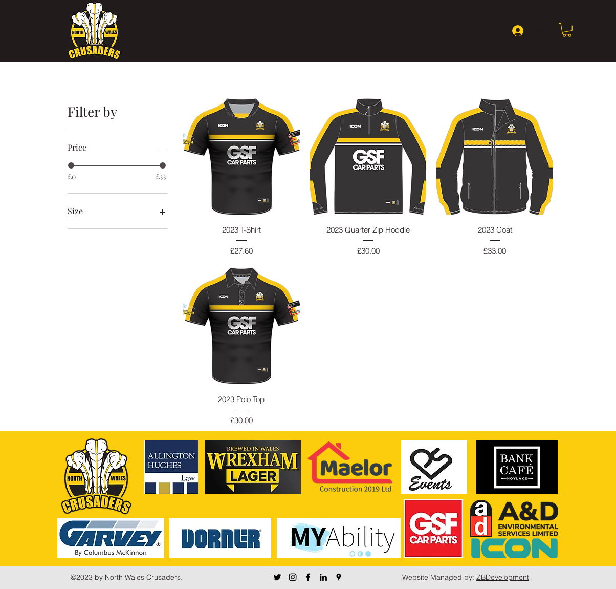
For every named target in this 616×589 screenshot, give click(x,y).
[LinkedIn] (323, 577)
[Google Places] (339, 577)
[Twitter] (277, 577)
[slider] (71, 165)
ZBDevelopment (502, 577)
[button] (567, 30)
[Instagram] (293, 577)
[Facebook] (308, 577)
